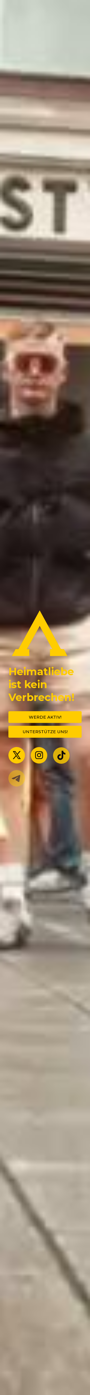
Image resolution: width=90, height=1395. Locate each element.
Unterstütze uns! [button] (45, 731)
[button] (16, 755)
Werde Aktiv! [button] (45, 717)
